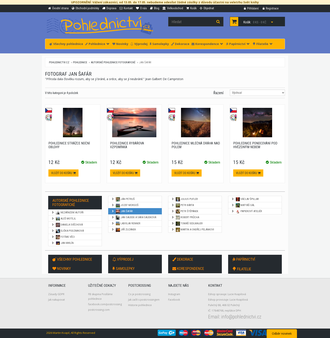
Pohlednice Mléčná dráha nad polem (196, 145)
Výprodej (139, 44)
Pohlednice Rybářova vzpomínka (127, 145)
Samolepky (159, 44)
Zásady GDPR (56, 294)
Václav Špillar (245, 199)
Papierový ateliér (246, 211)
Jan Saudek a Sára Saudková (133, 217)
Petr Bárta (182, 205)
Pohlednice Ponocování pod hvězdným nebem (255, 145)
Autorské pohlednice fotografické (113, 62)
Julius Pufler (184, 199)
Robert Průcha (185, 217)
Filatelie (262, 44)
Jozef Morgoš (124, 205)
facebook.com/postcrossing (105, 304)
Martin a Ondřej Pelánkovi (192, 230)
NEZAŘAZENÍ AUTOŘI (67, 213)
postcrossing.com (99, 310)
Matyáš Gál (243, 205)
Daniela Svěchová (67, 225)
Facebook (174, 299)
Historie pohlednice (140, 305)
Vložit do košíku (63, 173)
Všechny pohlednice (66, 44)
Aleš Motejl (63, 219)
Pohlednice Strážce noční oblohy (69, 145)
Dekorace (180, 44)
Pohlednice (97, 44)
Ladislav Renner (125, 224)
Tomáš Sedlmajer (187, 224)
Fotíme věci (63, 237)
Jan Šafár (122, 211)
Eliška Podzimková (67, 231)
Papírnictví (237, 44)
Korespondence (207, 44)
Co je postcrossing (139, 294)
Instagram (174, 294)
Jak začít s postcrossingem (144, 299)
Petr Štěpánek (184, 211)
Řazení (218, 93)
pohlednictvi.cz (59, 62)
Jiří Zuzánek (123, 230)
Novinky (120, 44)
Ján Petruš (123, 199)
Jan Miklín (62, 243)
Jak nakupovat (56, 299)
